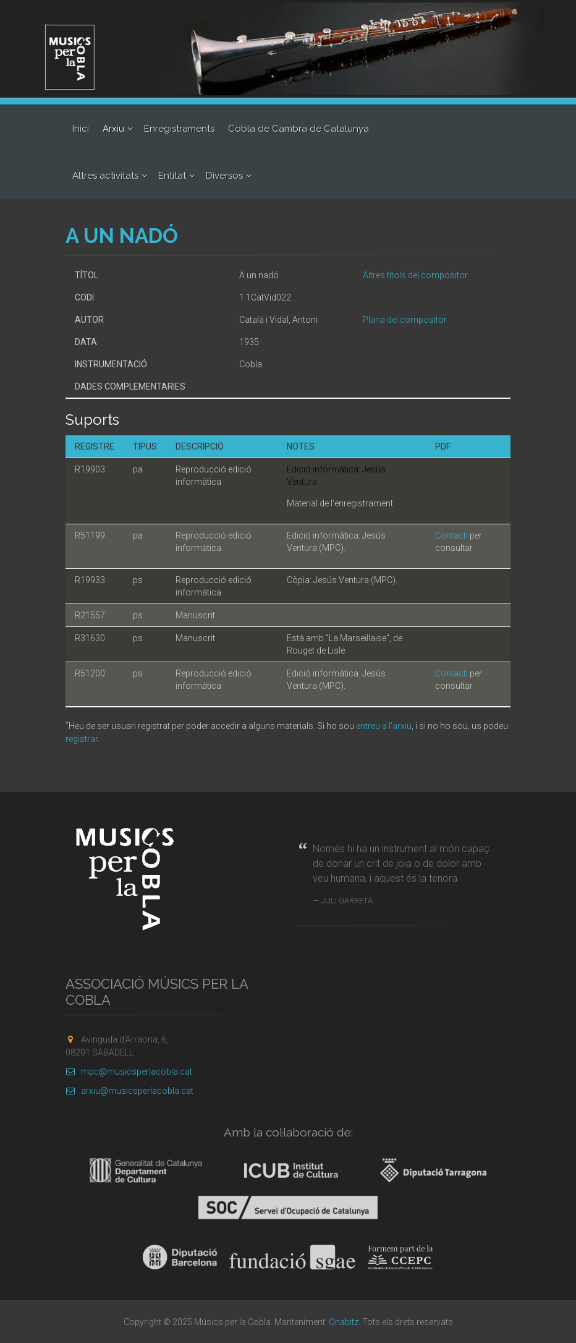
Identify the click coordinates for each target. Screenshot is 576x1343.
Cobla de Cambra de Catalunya (298, 128)
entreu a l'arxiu (384, 726)
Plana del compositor (405, 320)
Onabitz (343, 1322)
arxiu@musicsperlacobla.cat (129, 1091)
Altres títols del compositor (415, 275)
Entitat (172, 175)
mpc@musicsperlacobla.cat (129, 1072)
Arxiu (113, 128)
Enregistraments (179, 128)
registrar (82, 739)
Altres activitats (105, 175)
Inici (80, 128)
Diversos (224, 175)
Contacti (451, 535)
